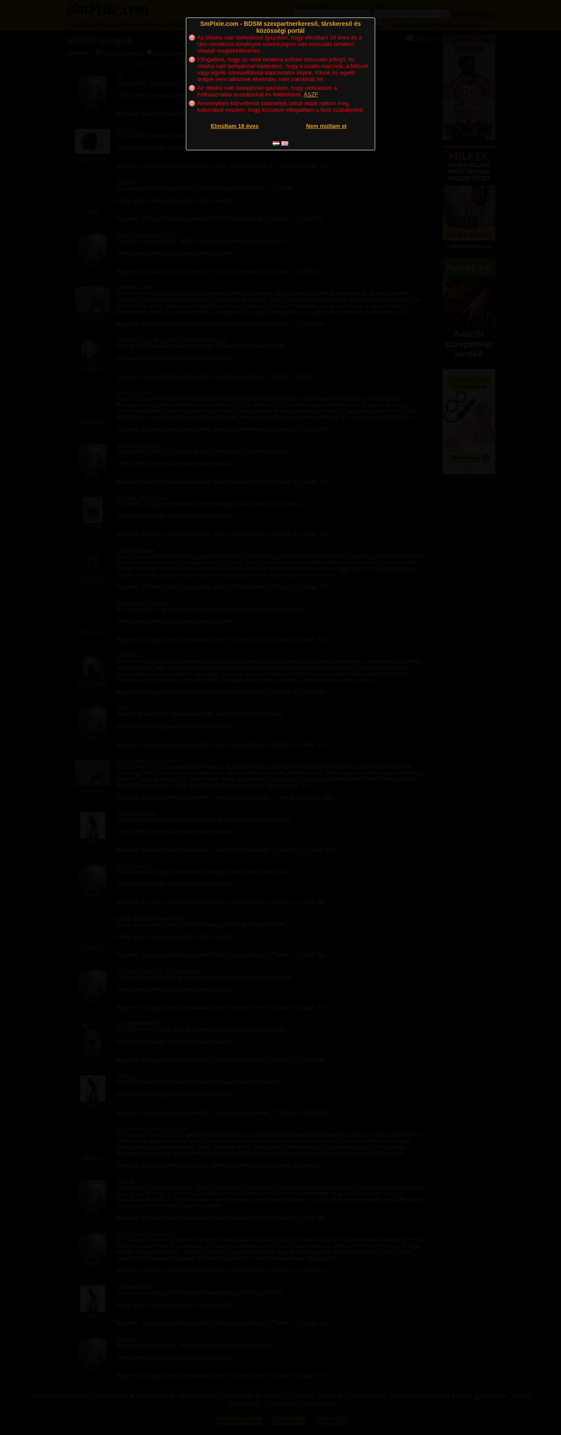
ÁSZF (311, 94)
